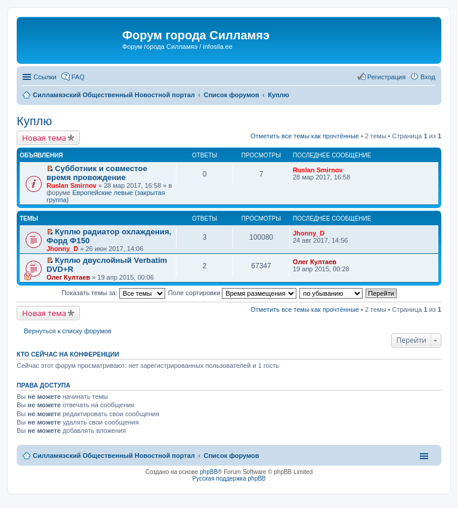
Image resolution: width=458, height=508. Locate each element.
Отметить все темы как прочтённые (304, 136)
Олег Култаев (68, 277)
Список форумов (231, 455)
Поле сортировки (232, 292)
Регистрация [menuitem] (386, 76)
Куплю (34, 121)
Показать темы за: (113, 292)
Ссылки (45, 76)
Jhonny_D (62, 248)
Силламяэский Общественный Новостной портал (114, 455)
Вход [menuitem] (427, 76)
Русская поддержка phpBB (228, 478)
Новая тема (44, 137)
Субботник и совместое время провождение (97, 173)
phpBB (209, 472)
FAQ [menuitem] (78, 76)
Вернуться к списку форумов (68, 330)
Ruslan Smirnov (72, 185)
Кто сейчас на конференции (68, 354)
